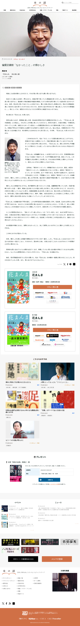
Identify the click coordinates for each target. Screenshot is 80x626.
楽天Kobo (65, 336)
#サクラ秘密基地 (22, 387)
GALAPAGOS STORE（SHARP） (59, 344)
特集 (57, 10)
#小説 (9, 78)
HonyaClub (65, 297)
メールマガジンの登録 (54, 484)
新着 (5, 10)
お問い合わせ (6, 588)
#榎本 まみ (8, 417)
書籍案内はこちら (23, 559)
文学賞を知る (32, 10)
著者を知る (12, 10)
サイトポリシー (7, 578)
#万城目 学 (8, 445)
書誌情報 (74, 10)
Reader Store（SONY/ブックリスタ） (46, 344)
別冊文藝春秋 (37, 583)
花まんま (19, 87)
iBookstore (52, 336)
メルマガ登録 (56, 559)
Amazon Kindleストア (39, 336)
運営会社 (5, 583)
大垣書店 (52, 302)
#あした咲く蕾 (51, 387)
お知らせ (5, 586)
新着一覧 (20, 578)
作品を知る (22, 10)
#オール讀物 (8, 76)
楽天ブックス (52, 293)
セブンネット (65, 293)
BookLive (39, 340)
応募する (46, 480)
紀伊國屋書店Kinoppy (65, 340)
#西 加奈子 (43, 415)
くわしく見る (51, 287)
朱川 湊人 (7, 87)
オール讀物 (37, 580)
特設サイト (65, 10)
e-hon (52, 297)
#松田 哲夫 (50, 415)
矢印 (76, 523)
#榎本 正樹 (14, 387)
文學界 (36, 578)
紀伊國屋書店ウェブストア (39, 297)
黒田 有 (4, 71)
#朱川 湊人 (8, 387)
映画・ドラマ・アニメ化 (46, 10)
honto (52, 340)
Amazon (39, 293)
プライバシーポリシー (9, 580)
